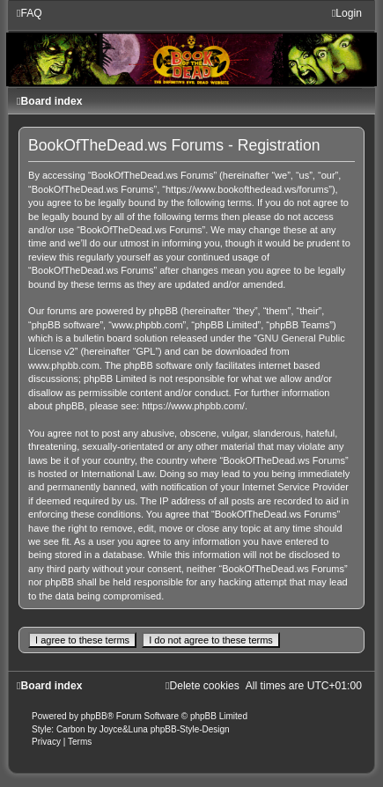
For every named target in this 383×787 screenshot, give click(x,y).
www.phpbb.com (63, 365)
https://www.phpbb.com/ (193, 406)
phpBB (94, 716)
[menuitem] (29, 13)
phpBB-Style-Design (190, 729)
